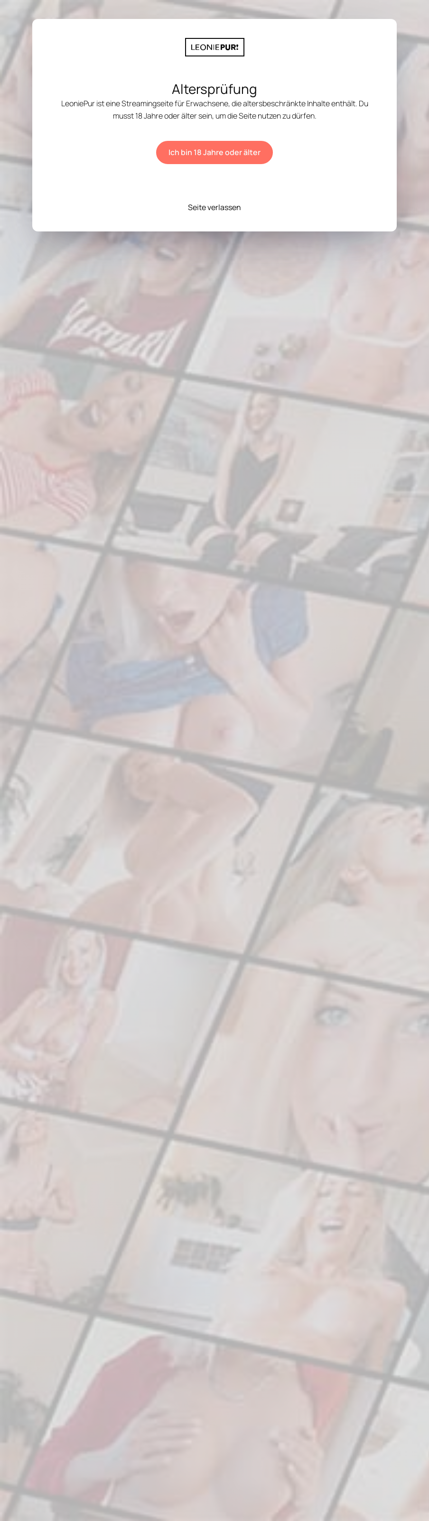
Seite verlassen (214, 207)
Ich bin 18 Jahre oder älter (214, 152)
